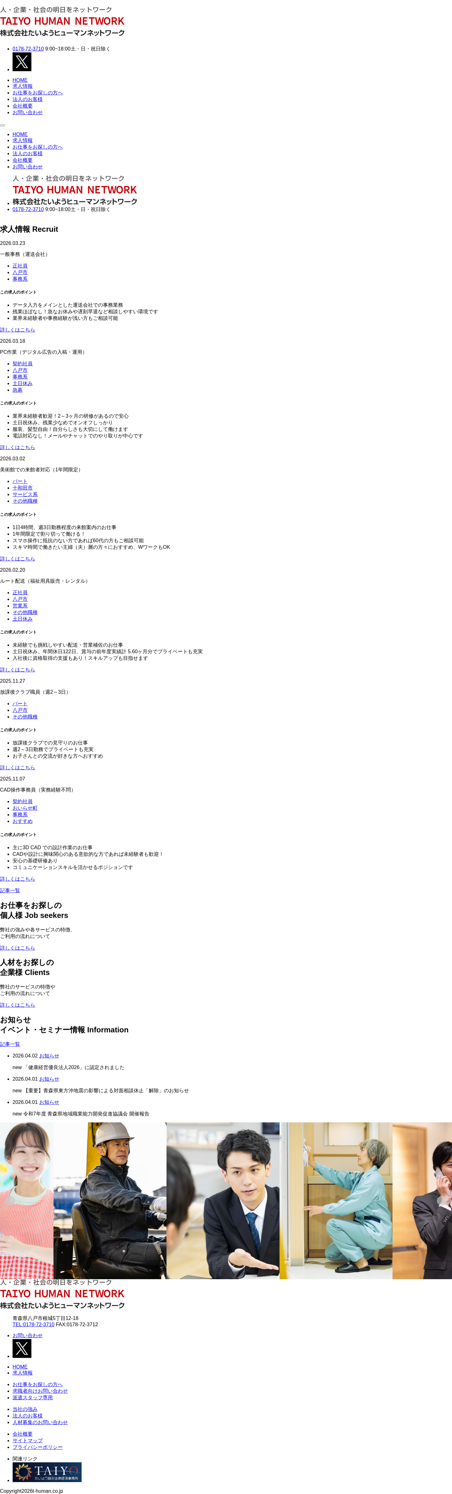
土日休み (23, 383)
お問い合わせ (28, 112)
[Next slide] (442, 1201)
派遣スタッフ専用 (33, 1397)
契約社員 (23, 363)
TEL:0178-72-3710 (33, 1324)
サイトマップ (28, 1440)
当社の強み (25, 1409)
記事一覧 (10, 890)
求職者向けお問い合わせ (40, 1391)
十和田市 (23, 487)
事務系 (20, 279)
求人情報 (23, 86)
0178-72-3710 (28, 48)
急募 (18, 390)
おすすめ (23, 821)
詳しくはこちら (17, 329)
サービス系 (25, 494)
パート (20, 481)
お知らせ (49, 1055)
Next (3, 218)
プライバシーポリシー (38, 1447)
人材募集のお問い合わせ (40, 1422)
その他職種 (25, 501)
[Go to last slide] (10, 1201)
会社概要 (23, 106)
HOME (20, 80)
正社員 (20, 265)
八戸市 (20, 272)
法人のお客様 (28, 99)
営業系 (20, 605)
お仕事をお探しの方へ (38, 92)
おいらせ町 (25, 808)
